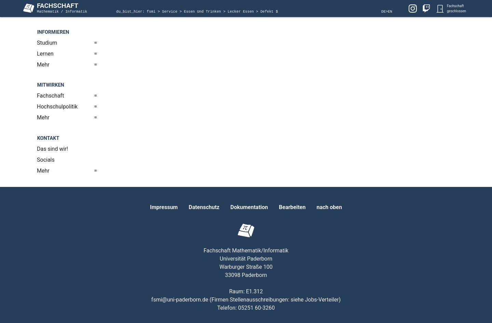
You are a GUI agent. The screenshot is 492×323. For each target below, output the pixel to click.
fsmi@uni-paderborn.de (179, 299)
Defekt (268, 11)
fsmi (152, 11)
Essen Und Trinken (203, 11)
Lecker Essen (242, 11)
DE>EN (386, 11)
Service (170, 11)
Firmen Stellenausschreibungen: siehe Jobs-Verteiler (275, 299)
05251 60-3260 (256, 308)
